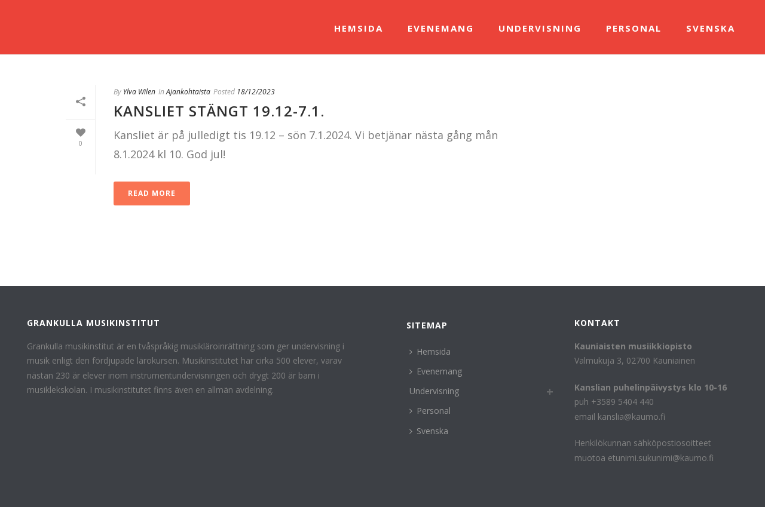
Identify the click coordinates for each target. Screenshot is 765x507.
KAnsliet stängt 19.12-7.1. (219, 111)
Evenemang (441, 28)
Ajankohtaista (188, 92)
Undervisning (540, 28)
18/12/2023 (256, 92)
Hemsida (358, 28)
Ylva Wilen (139, 92)
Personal (634, 28)
